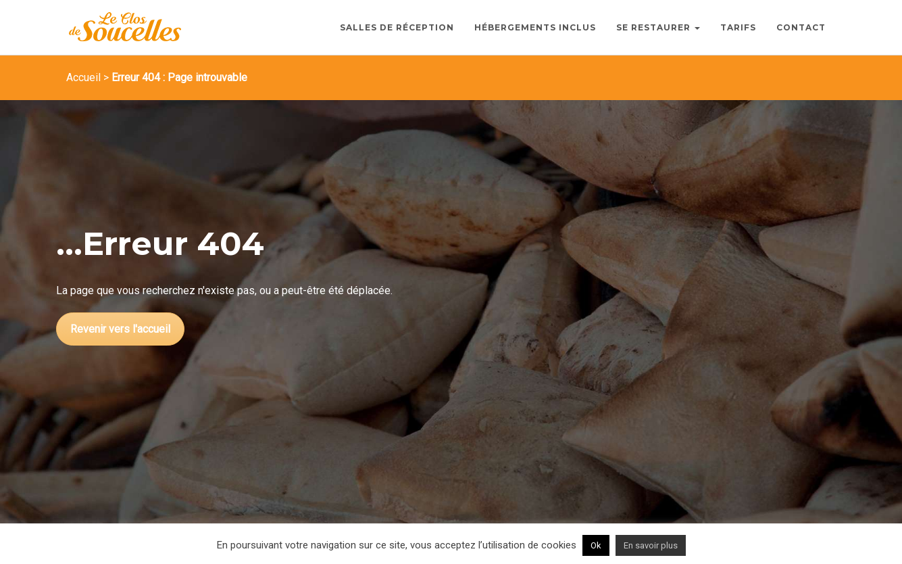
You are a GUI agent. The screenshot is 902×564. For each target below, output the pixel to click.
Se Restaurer (658, 27)
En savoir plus (651, 545)
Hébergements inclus (535, 27)
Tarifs (738, 27)
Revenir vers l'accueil (120, 329)
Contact (801, 27)
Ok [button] (596, 545)
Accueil (83, 77)
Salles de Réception (397, 27)
